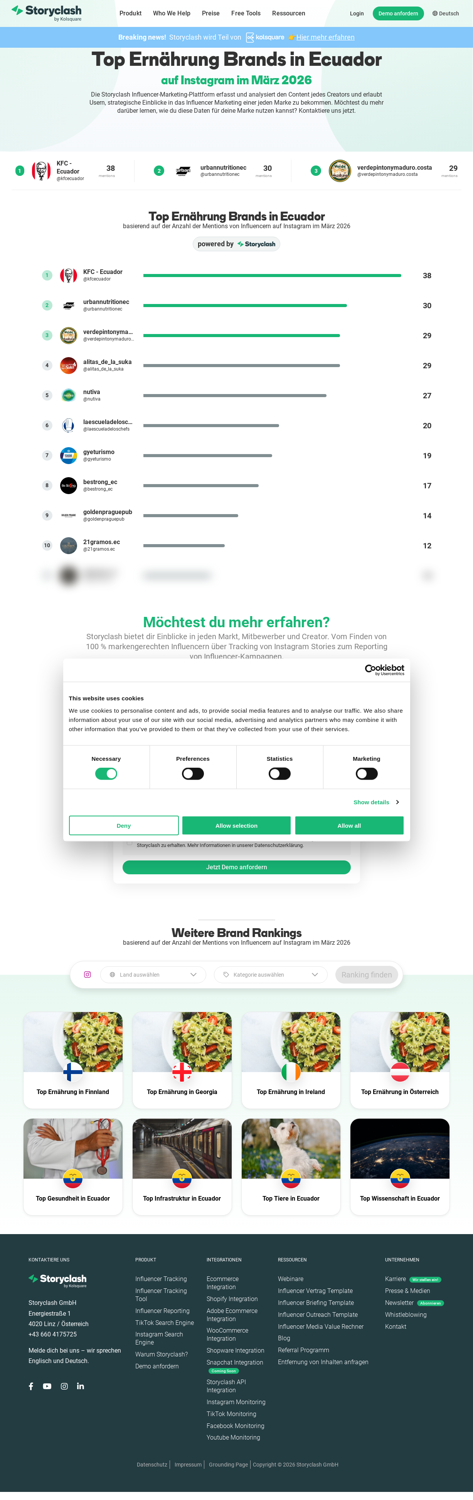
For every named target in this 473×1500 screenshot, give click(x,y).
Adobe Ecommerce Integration (232, 1315)
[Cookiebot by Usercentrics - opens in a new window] (370, 670)
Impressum (188, 1465)
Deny (124, 825)
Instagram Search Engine (159, 1338)
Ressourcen (288, 13)
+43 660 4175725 (53, 1334)
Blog (284, 1338)
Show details (371, 802)
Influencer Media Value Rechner (321, 1326)
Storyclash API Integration (226, 1386)
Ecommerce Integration (223, 1283)
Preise (211, 13)
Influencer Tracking (161, 1279)
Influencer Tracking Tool (161, 1295)
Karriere (413, 1279)
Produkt (130, 13)
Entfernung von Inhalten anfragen (323, 1362)
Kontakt (395, 1326)
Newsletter (414, 1302)
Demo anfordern (398, 13)
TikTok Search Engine (164, 1322)
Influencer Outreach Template (318, 1314)
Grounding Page (228, 1465)
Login (357, 13)
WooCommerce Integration (227, 1334)
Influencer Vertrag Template (315, 1291)
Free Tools (246, 13)
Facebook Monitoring (235, 1426)
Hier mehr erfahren (325, 37)
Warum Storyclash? (161, 1354)
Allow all (349, 825)
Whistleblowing (406, 1314)
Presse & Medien (407, 1291)
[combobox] (153, 974)
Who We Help (171, 13)
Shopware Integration (235, 1350)
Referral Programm (303, 1350)
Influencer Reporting (162, 1311)
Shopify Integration (232, 1299)
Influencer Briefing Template (316, 1302)
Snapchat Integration (235, 1366)
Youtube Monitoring (233, 1437)
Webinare (290, 1279)
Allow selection (236, 825)
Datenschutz (152, 1465)
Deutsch (446, 13)
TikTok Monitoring (231, 1414)
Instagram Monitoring (236, 1402)
